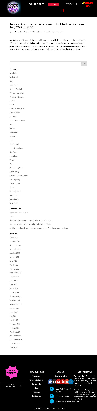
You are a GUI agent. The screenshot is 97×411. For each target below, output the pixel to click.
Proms (12, 160)
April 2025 (13, 261)
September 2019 (16, 340)
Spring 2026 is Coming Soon (20, 212)
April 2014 (13, 348)
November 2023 (15, 296)
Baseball (13, 73)
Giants (12, 124)
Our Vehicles (36, 384)
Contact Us (36, 396)
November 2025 (15, 249)
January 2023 (14, 328)
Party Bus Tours (36, 371)
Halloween (14, 132)
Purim (12, 164)
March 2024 (14, 288)
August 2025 (14, 257)
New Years (13, 152)
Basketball (14, 77)
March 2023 (14, 320)
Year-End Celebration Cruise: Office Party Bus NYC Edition (31, 220)
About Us (36, 392)
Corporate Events (36, 380)
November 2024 (15, 273)
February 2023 (15, 324)
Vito (13, 32)
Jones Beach (14, 144)
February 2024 (15, 292)
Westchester (14, 199)
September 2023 (16, 304)
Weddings (13, 195)
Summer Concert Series (45, 32)
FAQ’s (12, 216)
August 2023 (14, 308)
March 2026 (14, 237)
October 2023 (15, 300)
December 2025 (15, 245)
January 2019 (14, 344)
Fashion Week (15, 112)
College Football (16, 89)
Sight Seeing (14, 172)
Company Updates (17, 93)
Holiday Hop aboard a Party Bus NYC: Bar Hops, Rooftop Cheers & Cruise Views (39, 228)
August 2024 (14, 277)
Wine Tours (14, 203)
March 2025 (14, 265)
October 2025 (15, 253)
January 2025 (14, 269)
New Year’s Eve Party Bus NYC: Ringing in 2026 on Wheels (30, 224)
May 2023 (13, 316)
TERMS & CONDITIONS (13, 385)
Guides (12, 128)
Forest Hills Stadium (17, 120)
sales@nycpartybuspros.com (76, 4)
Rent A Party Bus (16, 168)
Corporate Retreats (17, 97)
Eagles (12, 101)
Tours (12, 187)
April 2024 (13, 284)
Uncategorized (58, 32)
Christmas (13, 85)
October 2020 (15, 332)
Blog (25, 32)
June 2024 (13, 281)
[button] (62, 11)
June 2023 (13, 312)
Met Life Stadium (32, 32)
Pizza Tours (14, 156)
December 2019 (15, 336)
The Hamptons (15, 183)
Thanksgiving (15, 179)
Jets (11, 140)
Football (13, 116)
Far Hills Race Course (17, 109)
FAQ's (12, 105)
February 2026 (15, 241)
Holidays (13, 136)
